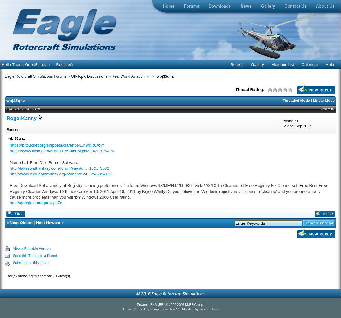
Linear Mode (324, 100)
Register (63, 64)
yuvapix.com (159, 309)
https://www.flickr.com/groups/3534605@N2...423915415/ (62, 151)
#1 (333, 109)
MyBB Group (194, 305)
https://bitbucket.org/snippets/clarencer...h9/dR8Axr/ (57, 145)
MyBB (159, 305)
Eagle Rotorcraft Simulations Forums (36, 76)
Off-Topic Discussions (89, 76)
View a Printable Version (32, 248)
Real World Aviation (128, 76)
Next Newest (48, 222)
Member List (283, 64)
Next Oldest (21, 222)
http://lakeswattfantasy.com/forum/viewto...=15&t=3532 (59, 168)
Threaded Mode (296, 100)
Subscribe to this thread (31, 263)
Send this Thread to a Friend (35, 256)
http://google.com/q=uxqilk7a (36, 202)
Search (236, 64)
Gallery (257, 64)
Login (44, 64)
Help (330, 64)
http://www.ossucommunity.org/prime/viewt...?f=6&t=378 (61, 174)
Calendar (310, 64)
